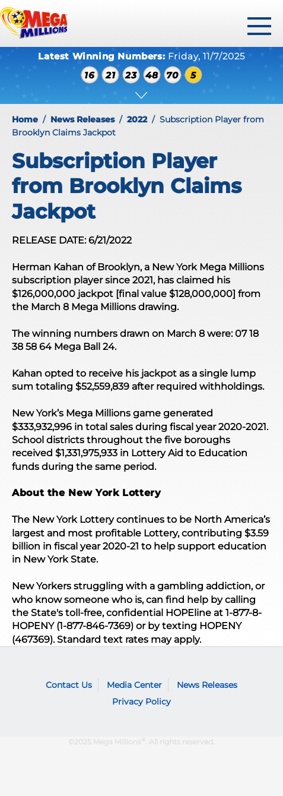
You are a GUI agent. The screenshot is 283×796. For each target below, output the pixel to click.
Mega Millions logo (32, 667)
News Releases (82, 119)
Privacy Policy (141, 701)
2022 (137, 119)
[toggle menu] (259, 26)
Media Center (134, 685)
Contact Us (69, 685)
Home (25, 119)
